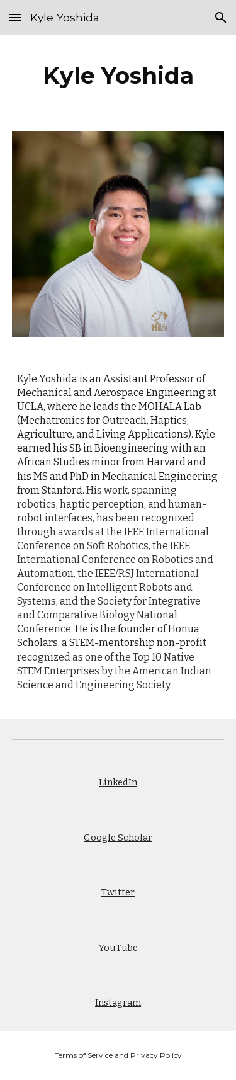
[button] (15, 17)
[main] (118, 75)
